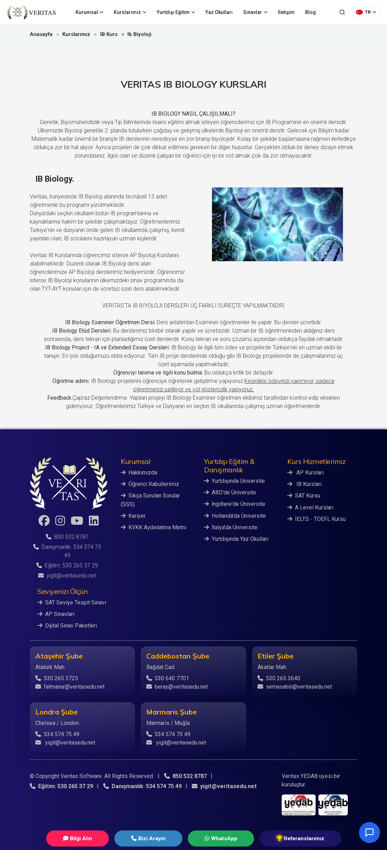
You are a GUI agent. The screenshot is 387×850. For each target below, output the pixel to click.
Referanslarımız (280, 838)
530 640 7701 (167, 678)
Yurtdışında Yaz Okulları (236, 538)
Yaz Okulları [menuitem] (219, 12)
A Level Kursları (310, 507)
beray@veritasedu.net (177, 686)
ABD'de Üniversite (230, 492)
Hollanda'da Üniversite (235, 515)
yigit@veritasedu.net (67, 575)
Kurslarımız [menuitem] (130, 12)
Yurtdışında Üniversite (234, 481)
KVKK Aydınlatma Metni (153, 527)
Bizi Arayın (154, 838)
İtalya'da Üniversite (231, 527)
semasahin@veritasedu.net (295, 686)
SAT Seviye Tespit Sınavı (71, 602)
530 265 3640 (279, 678)
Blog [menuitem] (310, 12)
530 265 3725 (56, 678)
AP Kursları (305, 472)
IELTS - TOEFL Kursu (316, 518)
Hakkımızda (139, 472)
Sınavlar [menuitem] (255, 12)
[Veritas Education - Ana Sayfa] (31, 12)
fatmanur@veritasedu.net (70, 686)
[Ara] (342, 12)
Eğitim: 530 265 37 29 (67, 565)
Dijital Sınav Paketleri (67, 625)
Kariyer (133, 515)
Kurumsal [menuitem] (89, 12)
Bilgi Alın (97, 838)
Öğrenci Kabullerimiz (150, 484)
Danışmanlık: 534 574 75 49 (142, 786)
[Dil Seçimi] (366, 12)
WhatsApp (213, 838)
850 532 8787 (67, 536)
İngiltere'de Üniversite (234, 504)
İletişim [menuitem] (286, 12)
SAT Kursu (303, 495)
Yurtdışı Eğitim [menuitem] (176, 12)
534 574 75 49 (57, 734)
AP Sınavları (56, 614)
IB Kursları (304, 484)
